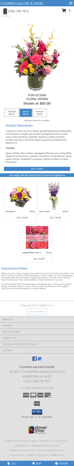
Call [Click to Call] (12, 463)
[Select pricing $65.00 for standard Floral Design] (11, 113)
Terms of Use (57, 455)
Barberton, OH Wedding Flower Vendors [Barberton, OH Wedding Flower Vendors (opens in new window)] (37, 445)
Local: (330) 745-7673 (37, 381)
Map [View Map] (37, 463)
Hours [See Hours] (61, 463)
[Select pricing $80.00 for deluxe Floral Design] (26, 113)
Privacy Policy (17, 455)
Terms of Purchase (38, 455)
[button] (66, 11)
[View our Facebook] (34, 360)
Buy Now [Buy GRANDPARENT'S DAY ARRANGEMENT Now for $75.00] (39, 258)
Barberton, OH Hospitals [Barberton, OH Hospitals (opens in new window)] (53, 441)
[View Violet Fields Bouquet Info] (53, 196)
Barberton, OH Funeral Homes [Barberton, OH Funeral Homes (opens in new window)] (21, 441)
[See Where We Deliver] (37, 311)
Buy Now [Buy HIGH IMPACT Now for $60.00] (22, 217)
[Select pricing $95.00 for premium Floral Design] (40, 113)
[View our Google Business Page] (39, 360)
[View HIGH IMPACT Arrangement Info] (20, 196)
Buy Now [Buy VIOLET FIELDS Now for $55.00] (55, 217)
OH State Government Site (51, 450)
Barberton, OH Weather (21, 450)
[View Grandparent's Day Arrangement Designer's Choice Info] (37, 237)
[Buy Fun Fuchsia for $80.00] (37, 169)
